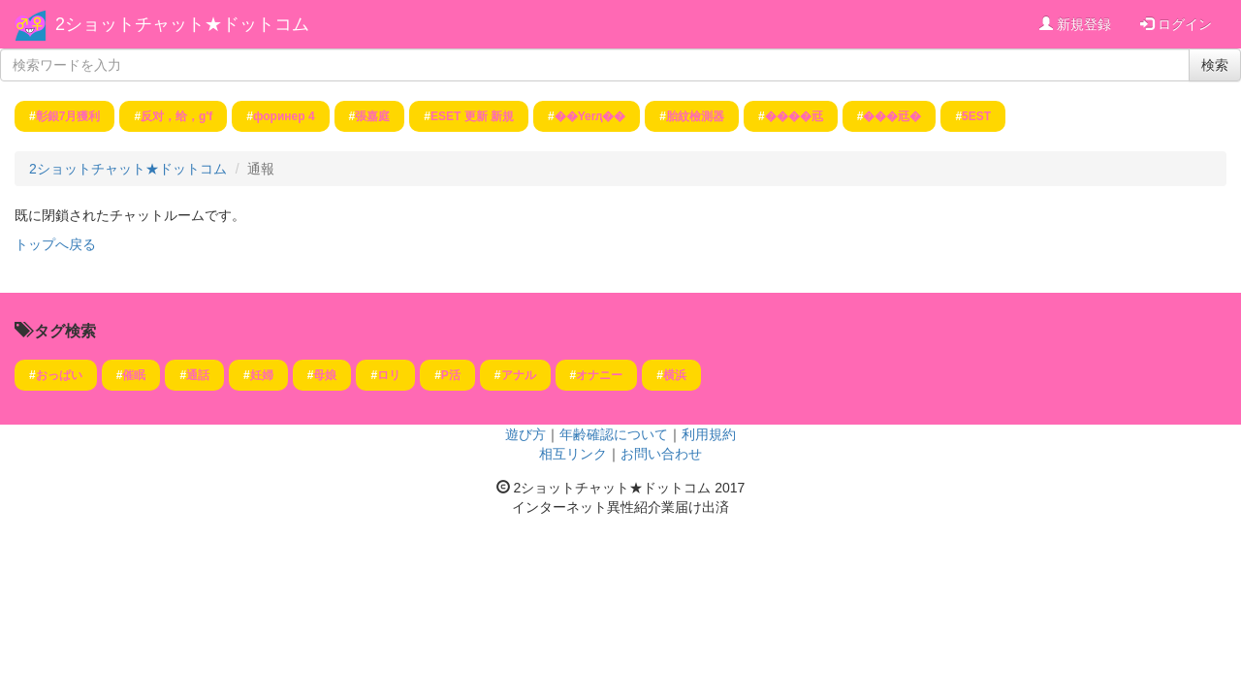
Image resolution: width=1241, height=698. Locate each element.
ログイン (1176, 24)
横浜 (674, 375)
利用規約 (709, 434)
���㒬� (892, 116)
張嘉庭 (372, 116)
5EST (976, 116)
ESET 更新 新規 (472, 116)
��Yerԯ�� (590, 116)
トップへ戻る (55, 244)
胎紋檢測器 (695, 116)
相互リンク (573, 453)
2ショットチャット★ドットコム (182, 24)
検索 (1214, 65)
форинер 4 (284, 116)
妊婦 (261, 375)
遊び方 (525, 434)
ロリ (388, 375)
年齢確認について (613, 434)
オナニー (599, 375)
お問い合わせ (661, 453)
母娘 (324, 375)
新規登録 (1075, 24)
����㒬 (794, 116)
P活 (451, 375)
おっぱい (59, 375)
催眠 (133, 375)
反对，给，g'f (176, 116)
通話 (197, 375)
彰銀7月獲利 (68, 116)
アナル (518, 375)
